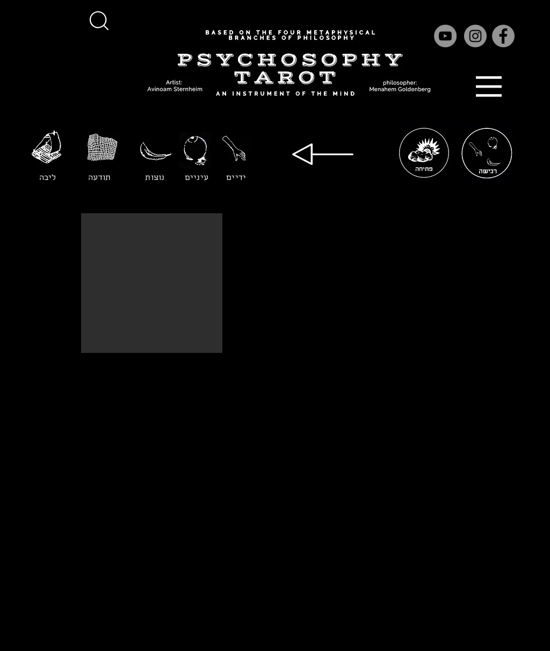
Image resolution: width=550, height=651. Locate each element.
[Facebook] (503, 36)
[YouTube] (445, 36)
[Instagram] (475, 36)
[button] (99, 20)
